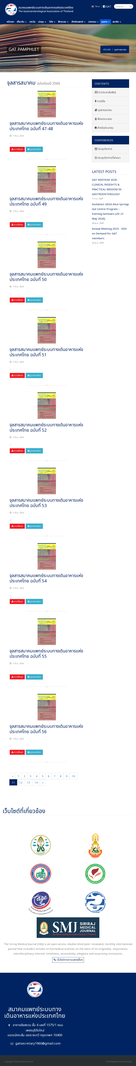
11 (13, 782)
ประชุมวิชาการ (103, 149)
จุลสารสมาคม (103, 110)
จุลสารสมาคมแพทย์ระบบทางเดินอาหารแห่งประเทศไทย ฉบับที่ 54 (46, 578)
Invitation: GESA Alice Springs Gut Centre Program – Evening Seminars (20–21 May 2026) (110, 213)
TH (96, 6)
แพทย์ (78, 22)
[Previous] (13, 776)
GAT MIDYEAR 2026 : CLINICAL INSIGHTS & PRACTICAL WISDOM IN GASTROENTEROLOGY (110, 189)
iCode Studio (126, 1061)
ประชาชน (93, 22)
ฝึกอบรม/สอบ (103, 119)
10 (73, 776)
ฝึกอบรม (63, 22)
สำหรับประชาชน (104, 128)
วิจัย (52, 22)
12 (20, 782)
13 (28, 782)
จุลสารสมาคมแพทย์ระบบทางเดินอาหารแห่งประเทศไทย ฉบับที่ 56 (46, 729)
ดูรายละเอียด (34, 149)
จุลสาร (105, 22)
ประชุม (42, 22)
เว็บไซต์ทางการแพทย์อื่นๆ (68, 963)
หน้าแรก (10, 22)
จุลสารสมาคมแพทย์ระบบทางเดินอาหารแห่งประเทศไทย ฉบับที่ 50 (46, 277)
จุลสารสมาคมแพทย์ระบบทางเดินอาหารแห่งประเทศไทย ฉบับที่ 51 (46, 352)
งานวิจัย (100, 101)
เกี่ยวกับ (22, 22)
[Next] (43, 782)
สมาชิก (116, 22)
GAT (107, 6)
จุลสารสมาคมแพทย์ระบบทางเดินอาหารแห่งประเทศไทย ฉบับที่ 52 (46, 428)
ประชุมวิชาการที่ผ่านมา (108, 158)
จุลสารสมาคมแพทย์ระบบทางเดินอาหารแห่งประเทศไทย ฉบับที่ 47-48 (46, 126)
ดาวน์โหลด (17, 149)
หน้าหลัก (107, 49)
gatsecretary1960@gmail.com (38, 1043)
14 (36, 782)
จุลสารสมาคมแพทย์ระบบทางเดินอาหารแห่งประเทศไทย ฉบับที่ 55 (46, 654)
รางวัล (32, 22)
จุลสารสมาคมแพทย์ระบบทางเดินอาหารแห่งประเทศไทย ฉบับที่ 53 (46, 503)
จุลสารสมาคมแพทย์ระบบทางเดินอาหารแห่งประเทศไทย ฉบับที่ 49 (46, 201)
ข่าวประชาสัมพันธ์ (105, 92)
